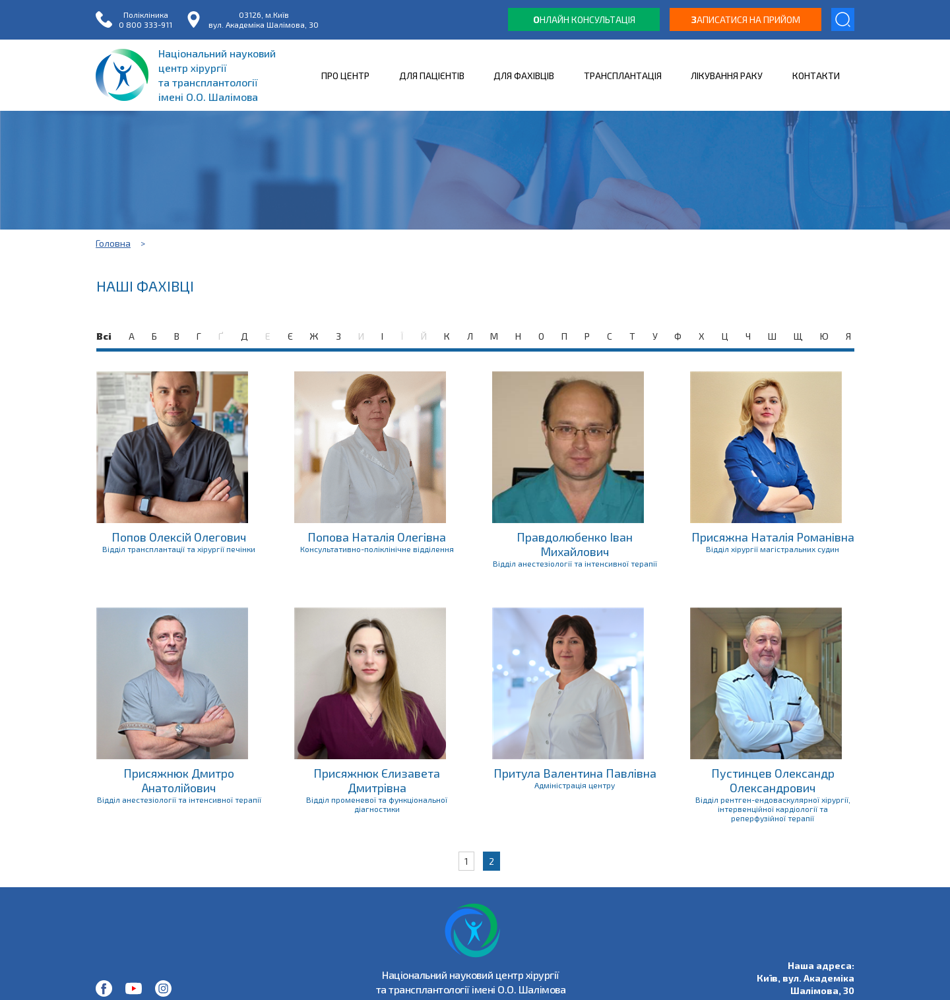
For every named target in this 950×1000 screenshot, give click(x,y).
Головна (113, 243)
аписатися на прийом (745, 19)
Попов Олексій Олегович (178, 537)
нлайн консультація (584, 19)
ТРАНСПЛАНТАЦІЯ (623, 75)
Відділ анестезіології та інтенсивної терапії (575, 563)
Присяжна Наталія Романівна (772, 537)
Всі (103, 336)
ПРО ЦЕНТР (345, 75)
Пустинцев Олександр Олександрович (773, 780)
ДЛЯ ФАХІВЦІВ (523, 75)
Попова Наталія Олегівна (376, 537)
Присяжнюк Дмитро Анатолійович (178, 780)
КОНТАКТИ (816, 75)
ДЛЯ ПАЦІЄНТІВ (431, 75)
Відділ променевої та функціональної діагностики (376, 804)
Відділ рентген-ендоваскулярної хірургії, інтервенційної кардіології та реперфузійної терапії (772, 809)
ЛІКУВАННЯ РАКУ (727, 75)
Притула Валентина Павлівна (574, 773)
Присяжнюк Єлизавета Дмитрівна (376, 780)
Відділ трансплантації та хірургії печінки (178, 548)
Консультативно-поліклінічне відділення (377, 548)
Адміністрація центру (574, 785)
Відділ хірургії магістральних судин (772, 548)
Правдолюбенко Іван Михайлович (575, 544)
